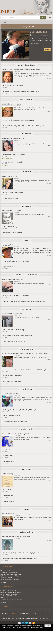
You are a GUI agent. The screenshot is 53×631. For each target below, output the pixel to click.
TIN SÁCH (26, 240)
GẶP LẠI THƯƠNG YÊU (26, 99)
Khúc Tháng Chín (8, 495)
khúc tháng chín (7, 455)
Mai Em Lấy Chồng (7, 474)
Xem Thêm (3, 582)
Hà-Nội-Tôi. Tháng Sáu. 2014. (10, 394)
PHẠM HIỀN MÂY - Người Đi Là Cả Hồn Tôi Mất (16, 295)
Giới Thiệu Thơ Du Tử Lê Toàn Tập (12, 313)
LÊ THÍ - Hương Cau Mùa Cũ (11, 198)
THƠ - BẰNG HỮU (26, 134)
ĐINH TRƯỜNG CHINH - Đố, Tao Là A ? (14, 154)
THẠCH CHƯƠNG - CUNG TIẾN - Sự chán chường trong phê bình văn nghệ (24, 301)
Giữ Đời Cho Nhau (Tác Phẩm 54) (12, 381)
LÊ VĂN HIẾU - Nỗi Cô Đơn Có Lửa (12, 162)
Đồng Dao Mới (7, 450)
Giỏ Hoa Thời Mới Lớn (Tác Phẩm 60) (13, 330)
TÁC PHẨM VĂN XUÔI (26, 349)
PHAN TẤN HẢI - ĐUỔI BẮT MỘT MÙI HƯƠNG (16, 261)
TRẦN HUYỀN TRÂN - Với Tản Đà (11, 211)
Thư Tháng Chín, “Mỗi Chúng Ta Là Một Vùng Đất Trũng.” (19, 410)
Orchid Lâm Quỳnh (34, 43)
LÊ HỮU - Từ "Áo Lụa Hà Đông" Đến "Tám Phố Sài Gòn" (19, 120)
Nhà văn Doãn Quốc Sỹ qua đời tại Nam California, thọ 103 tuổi (21, 553)
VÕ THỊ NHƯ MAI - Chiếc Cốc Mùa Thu (13, 138)
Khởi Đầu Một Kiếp (8, 461)
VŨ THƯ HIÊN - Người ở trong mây (12, 104)
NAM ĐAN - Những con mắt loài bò (13, 192)
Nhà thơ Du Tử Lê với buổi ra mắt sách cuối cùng (16, 514)
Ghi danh (43, 13)
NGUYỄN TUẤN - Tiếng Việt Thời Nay (12, 279)
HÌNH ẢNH (26, 509)
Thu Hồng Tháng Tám (9, 501)
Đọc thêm (49, 78)
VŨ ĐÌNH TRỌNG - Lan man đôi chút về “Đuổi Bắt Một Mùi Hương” (21, 69)
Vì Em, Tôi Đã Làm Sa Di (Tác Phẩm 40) (14, 341)
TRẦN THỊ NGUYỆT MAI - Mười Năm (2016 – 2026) (16, 537)
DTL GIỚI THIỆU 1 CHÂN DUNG (26, 65)
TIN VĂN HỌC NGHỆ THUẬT (26, 532)
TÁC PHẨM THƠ (26, 309)
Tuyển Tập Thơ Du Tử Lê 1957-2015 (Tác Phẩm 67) (17, 335)
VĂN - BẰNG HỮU (26, 172)
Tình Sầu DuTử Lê (8, 490)
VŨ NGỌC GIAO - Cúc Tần (9, 176)
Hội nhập (50, 13)
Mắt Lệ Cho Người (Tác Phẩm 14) (12, 375)
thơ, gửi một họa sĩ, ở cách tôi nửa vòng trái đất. (16, 434)
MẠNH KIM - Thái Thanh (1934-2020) (13, 86)
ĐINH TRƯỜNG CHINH (7, 158)
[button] (50, 17)
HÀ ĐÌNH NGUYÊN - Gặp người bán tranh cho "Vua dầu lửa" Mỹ (21, 91)
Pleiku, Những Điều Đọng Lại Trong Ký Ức (15, 421)
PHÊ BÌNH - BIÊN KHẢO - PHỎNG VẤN (26, 275)
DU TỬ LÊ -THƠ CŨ (26, 429)
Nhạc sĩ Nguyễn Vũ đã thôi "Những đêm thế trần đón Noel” (20, 558)
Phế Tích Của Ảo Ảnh (8, 245)
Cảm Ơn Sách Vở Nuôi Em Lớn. (12, 415)
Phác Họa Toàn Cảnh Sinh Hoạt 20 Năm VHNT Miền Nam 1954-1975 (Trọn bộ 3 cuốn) (26, 354)
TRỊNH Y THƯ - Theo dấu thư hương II (13, 267)
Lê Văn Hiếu (5, 165)
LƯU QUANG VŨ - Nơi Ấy (10, 227)
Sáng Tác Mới (28, 26)
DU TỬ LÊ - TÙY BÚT (26, 389)
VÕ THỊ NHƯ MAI (18, 142)
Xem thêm (3, 602)
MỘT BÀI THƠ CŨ (26, 206)
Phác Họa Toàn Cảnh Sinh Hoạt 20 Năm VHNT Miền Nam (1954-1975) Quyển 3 (25, 370)
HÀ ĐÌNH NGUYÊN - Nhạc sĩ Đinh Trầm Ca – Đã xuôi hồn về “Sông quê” (23, 126)
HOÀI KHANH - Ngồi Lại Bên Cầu (12, 232)
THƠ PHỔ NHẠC (26, 469)
